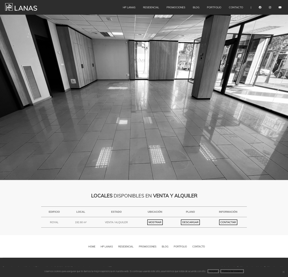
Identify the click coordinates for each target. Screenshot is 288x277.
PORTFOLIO (180, 246)
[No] (283, 272)
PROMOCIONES (147, 246)
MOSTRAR (155, 222)
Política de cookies (232, 271)
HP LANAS (129, 7)
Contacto (236, 7)
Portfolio (214, 7)
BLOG (165, 246)
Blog (196, 7)
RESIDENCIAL (126, 246)
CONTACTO (198, 246)
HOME (91, 246)
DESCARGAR (190, 222)
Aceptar (213, 271)
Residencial (151, 7)
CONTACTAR (228, 222)
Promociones (176, 7)
